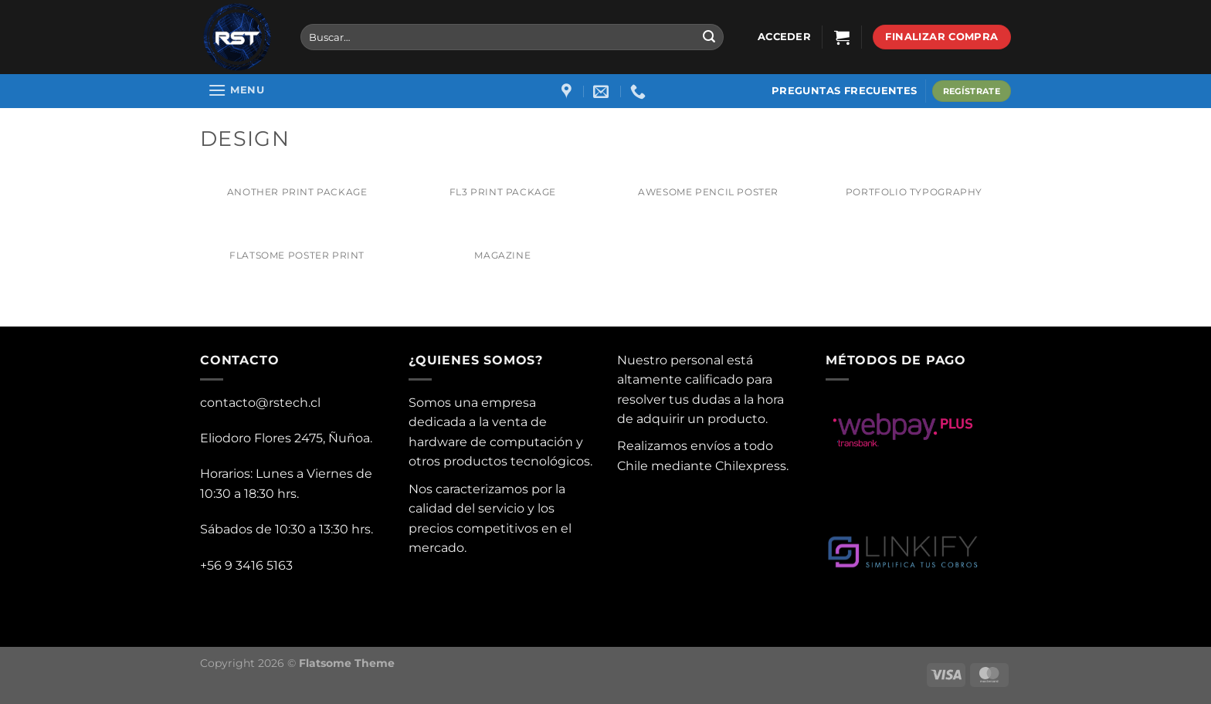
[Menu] (236, 90)
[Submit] (709, 37)
